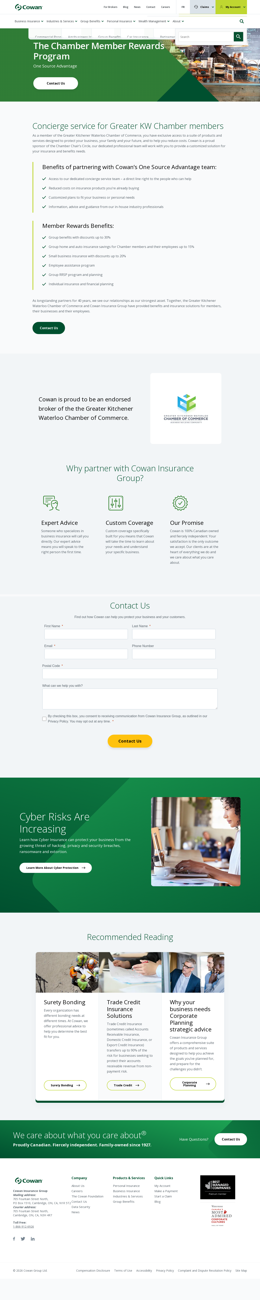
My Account (233, 7)
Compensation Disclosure (93, 1270)
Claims (204, 7)
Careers (165, 7)
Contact (150, 7)
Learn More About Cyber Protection (52, 868)
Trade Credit (123, 1085)
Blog (125, 7)
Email (48, 646)
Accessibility (144, 1270)
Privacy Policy (165, 1270)
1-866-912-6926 (23, 1226)
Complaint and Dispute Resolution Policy (204, 1270)
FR (183, 7)
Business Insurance (27, 21)
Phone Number (143, 646)
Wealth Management (152, 21)
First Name (52, 626)
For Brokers (110, 7)
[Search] (211, 20)
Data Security (81, 1207)
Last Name (140, 626)
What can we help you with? (62, 685)
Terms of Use (123, 1270)
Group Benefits (90, 21)
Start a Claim (163, 1196)
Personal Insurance (119, 21)
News (137, 7)
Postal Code (51, 666)
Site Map (241, 1270)
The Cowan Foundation (87, 1196)
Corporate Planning (189, 1083)
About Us (78, 1186)
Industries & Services (60, 21)
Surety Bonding (62, 1085)
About (177, 21)
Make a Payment (166, 1191)
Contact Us (56, 83)
